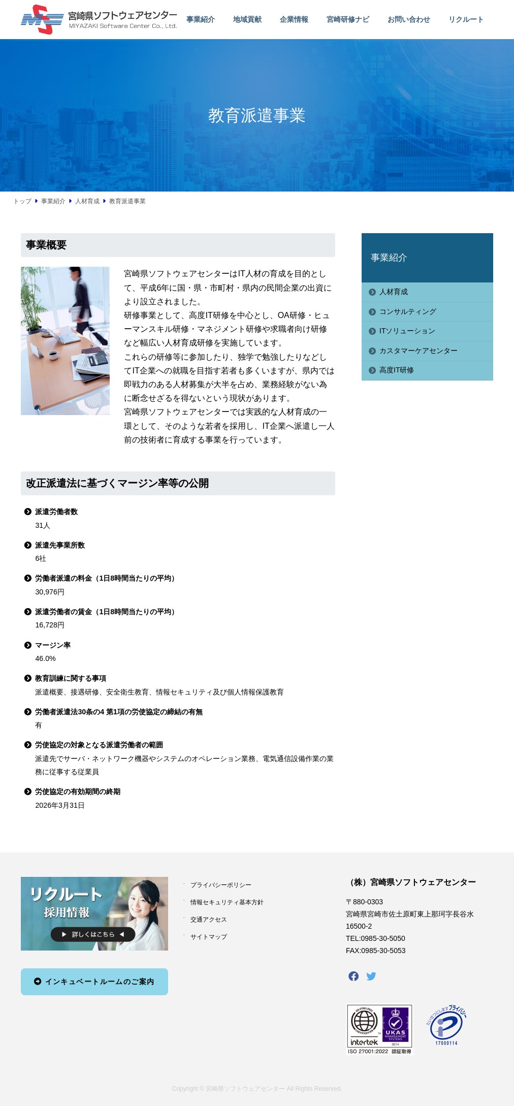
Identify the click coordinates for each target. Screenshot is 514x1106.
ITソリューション (407, 331)
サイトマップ (208, 936)
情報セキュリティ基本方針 (227, 902)
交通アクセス (208, 919)
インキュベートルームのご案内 (94, 981)
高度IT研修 (396, 370)
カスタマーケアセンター (418, 350)
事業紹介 (389, 257)
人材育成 (393, 292)
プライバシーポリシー (220, 885)
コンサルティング (407, 311)
